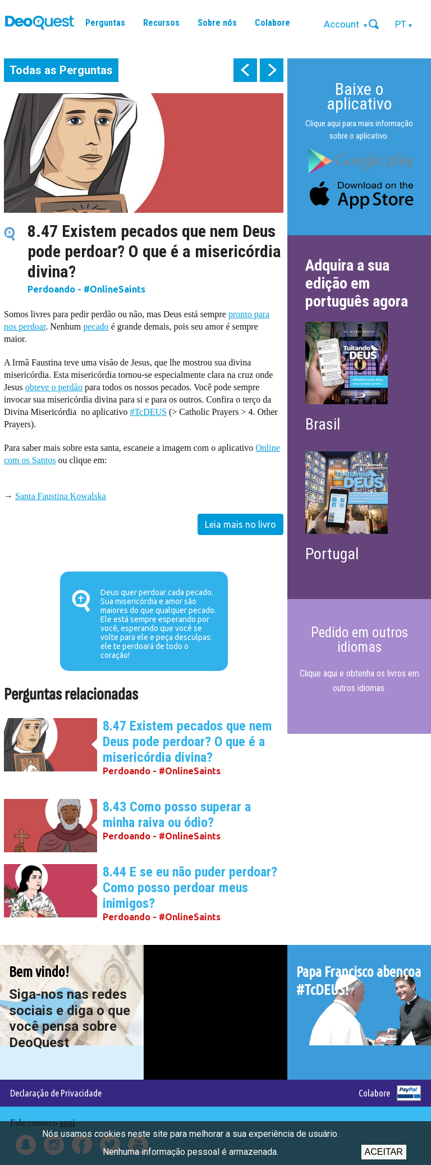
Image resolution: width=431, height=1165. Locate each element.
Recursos (161, 22)
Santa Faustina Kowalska (60, 496)
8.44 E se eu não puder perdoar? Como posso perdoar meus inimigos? (190, 887)
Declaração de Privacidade (56, 1093)
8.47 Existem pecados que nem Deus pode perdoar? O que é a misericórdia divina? (187, 741)
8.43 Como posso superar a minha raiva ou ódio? (177, 814)
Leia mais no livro (240, 524)
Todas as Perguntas (61, 70)
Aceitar (384, 1152)
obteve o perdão (53, 387)
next (271, 70)
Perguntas (105, 22)
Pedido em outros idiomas (359, 639)
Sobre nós (217, 22)
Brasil (322, 424)
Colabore (272, 22)
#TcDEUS (148, 412)
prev (245, 70)
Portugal (332, 554)
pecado (95, 326)
